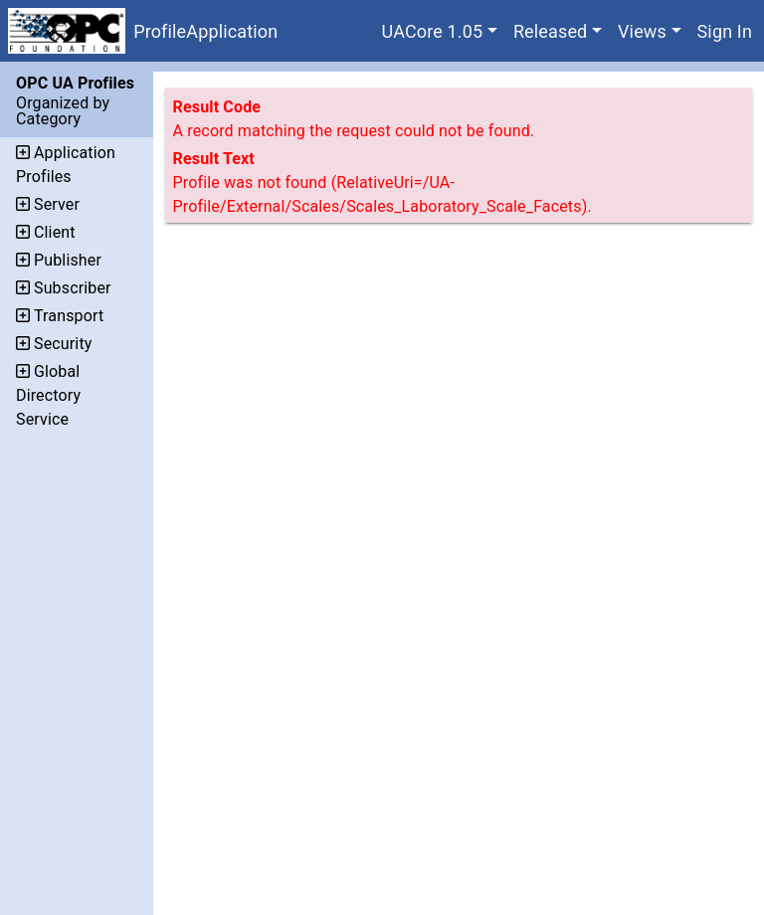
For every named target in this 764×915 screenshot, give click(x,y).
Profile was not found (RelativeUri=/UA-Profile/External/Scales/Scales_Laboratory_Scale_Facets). (382, 194)
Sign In (724, 31)
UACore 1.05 (432, 31)
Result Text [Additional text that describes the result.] (214, 158)
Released (550, 31)
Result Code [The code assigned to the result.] (217, 106)
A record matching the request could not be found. (354, 130)
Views (642, 31)
